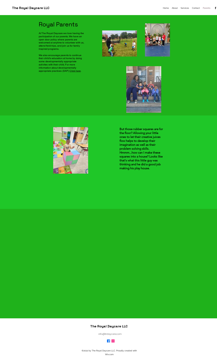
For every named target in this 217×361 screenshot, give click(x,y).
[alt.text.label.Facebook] (215, 7)
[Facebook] (108, 340)
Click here (75, 70)
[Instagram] (113, 340)
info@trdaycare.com (110, 334)
